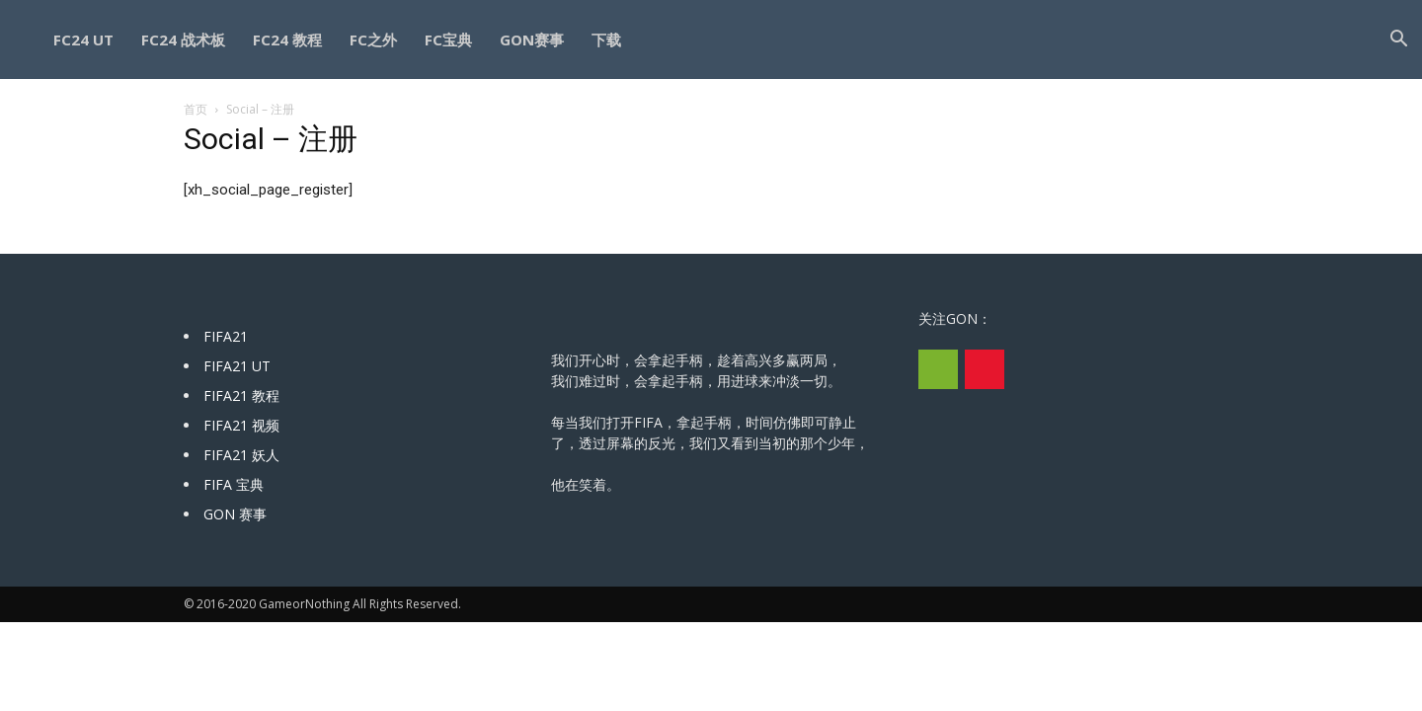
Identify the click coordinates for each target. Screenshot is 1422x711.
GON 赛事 (235, 514)
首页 (195, 109)
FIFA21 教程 (241, 395)
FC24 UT (83, 39)
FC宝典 (448, 39)
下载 (606, 39)
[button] (1398, 41)
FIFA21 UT (237, 365)
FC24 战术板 (183, 39)
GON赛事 (532, 39)
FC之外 (373, 39)
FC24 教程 (287, 39)
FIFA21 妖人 (241, 454)
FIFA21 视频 (241, 425)
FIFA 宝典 (233, 484)
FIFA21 (225, 336)
